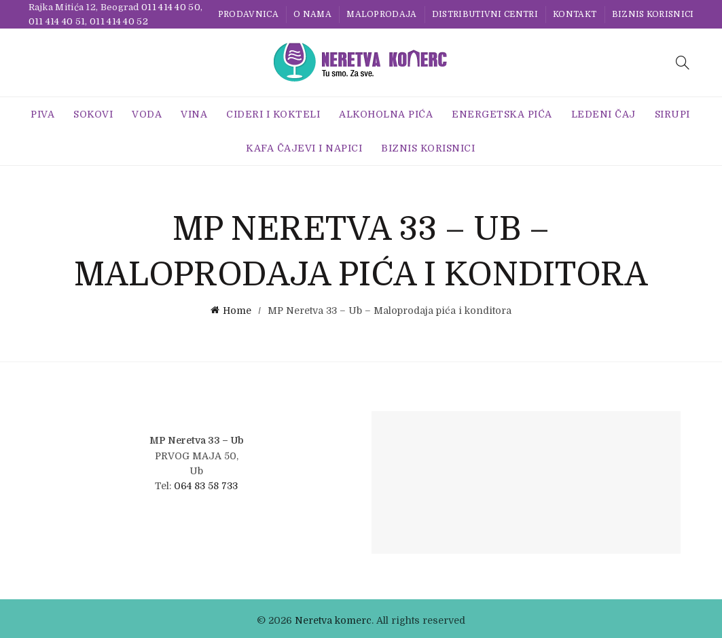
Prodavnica (248, 14)
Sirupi (672, 114)
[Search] (682, 62)
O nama (312, 14)
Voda (147, 114)
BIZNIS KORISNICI (653, 14)
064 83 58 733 (206, 482)
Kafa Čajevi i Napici (304, 148)
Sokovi (93, 114)
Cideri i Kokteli (273, 114)
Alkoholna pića (386, 114)
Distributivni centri (485, 14)
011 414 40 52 (119, 21)
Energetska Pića (502, 114)
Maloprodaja (381, 14)
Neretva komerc (333, 617)
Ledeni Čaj (603, 114)
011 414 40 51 (57, 21)
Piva (42, 114)
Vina (194, 114)
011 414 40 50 (170, 7)
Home (237, 309)
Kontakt (574, 14)
